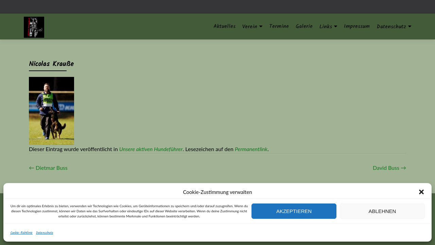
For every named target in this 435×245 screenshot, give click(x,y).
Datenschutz (44, 232)
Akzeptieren (294, 211)
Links (325, 26)
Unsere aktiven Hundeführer (151, 149)
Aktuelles (224, 26)
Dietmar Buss (48, 167)
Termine (279, 26)
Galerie (304, 26)
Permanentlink (251, 149)
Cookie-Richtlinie (21, 232)
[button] (421, 192)
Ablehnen (382, 211)
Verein (249, 26)
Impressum (357, 26)
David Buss (389, 167)
